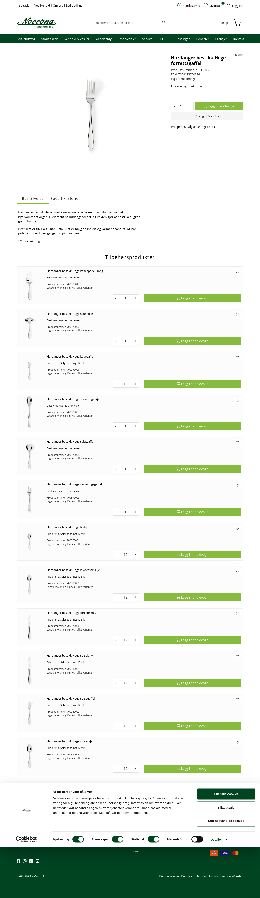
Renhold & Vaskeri (77, 39)
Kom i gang (139, 812)
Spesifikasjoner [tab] (65, 198)
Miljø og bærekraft (182, 818)
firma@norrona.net (107, 807)
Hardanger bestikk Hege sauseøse (70, 314)
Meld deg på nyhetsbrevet (36, 819)
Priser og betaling (143, 823)
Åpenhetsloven (180, 823)
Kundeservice (142, 801)
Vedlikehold (42, 5)
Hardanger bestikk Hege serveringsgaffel (74, 484)
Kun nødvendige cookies (226, 871)
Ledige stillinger (180, 829)
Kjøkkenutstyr (25, 39)
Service (147, 39)
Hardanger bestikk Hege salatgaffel (70, 441)
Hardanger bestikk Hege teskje (67, 527)
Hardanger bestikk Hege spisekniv (70, 655)
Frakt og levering (142, 829)
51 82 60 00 (102, 812)
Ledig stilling (74, 5)
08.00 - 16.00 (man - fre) (110, 818)
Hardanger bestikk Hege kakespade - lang (75, 271)
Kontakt (238, 39)
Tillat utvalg (226, 858)
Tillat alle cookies (226, 844)
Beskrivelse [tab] (33, 198)
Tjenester (202, 39)
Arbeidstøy (104, 39)
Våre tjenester (179, 812)
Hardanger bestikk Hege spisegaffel (71, 698)
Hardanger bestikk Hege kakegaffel (70, 356)
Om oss (58, 5)
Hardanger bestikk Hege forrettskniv (71, 613)
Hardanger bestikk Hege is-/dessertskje (73, 570)
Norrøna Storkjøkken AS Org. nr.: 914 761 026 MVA (110, 831)
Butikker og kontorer (108, 823)
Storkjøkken (49, 39)
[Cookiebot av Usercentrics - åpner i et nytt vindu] (26, 890)
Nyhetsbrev (25, 801)
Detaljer (216, 890)
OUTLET (164, 39)
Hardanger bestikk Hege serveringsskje (73, 399)
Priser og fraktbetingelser (226, 818)
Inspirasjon (24, 5)
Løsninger (183, 39)
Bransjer (221, 39)
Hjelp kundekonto (143, 818)
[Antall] (181, 106)
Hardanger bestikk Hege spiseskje (70, 741)
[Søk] (127, 23)
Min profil (138, 807)
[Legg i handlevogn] (219, 106)
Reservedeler (127, 39)
